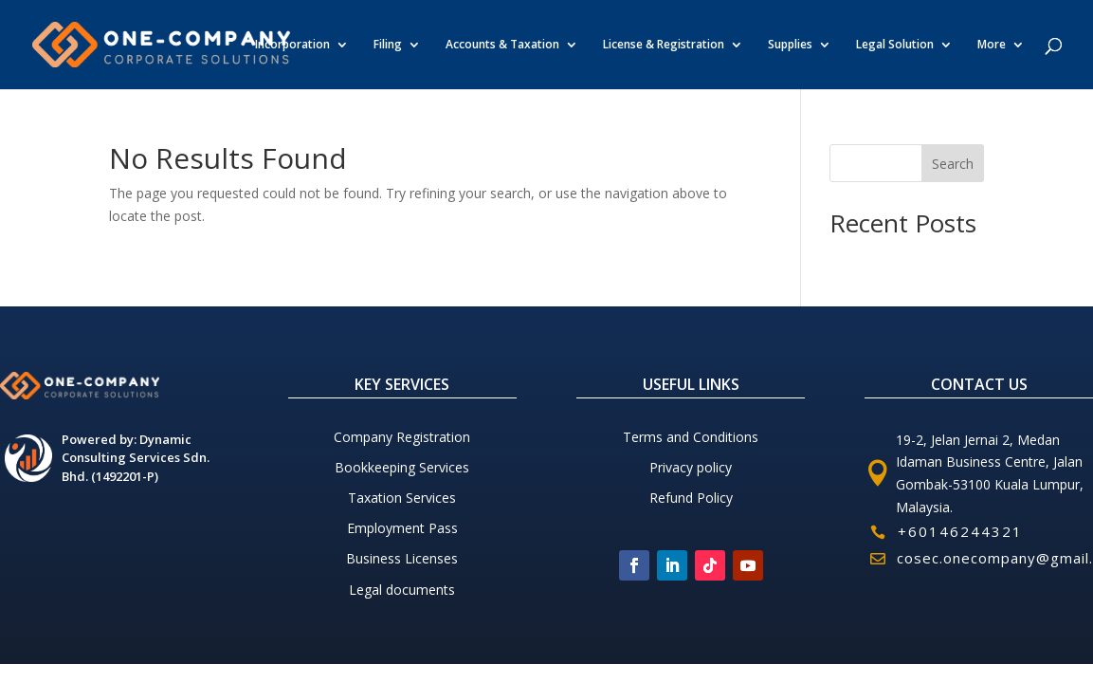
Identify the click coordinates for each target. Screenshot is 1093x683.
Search (953, 164)
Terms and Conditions (690, 437)
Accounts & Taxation (502, 45)
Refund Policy (691, 498)
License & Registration (663, 45)
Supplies (790, 45)
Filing (387, 45)
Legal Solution (895, 45)
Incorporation (292, 45)
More (991, 45)
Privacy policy (690, 467)
